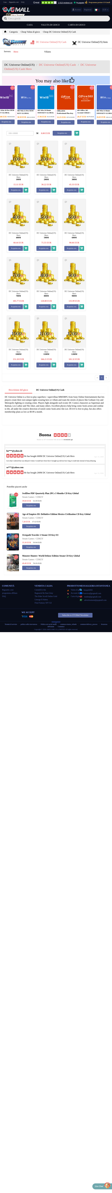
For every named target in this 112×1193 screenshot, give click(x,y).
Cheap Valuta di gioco (30, 32)
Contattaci (61, 627)
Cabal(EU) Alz (40, 590)
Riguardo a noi (14, 2)
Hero (16, 52)
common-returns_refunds (68, 624)
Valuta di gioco (50, 25)
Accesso (76, 10)
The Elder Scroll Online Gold (46, 596)
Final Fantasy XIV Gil (43, 603)
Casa (5, 2)
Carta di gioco (76, 25)
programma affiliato (9, 593)
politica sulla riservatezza (29, 624)
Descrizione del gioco (18, 390)
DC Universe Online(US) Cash (50, 390)
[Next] (106, 377)
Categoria (13, 32)
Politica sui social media (49, 624)
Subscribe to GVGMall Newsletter (75, 615)
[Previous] (97, 377)
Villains (47, 52)
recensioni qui (68, 440)
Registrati (87, 10)
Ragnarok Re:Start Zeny (44, 593)
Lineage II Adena (41, 600)
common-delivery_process (88, 624)
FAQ (22, 2)
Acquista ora (26, 122)
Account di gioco (75, 593)
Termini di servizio (11, 624)
